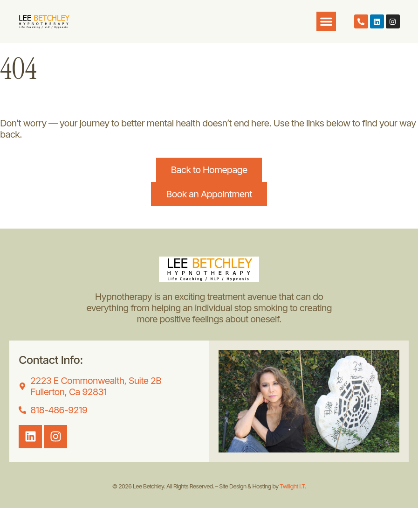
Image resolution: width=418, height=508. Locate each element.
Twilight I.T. (293, 486)
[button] (326, 21)
